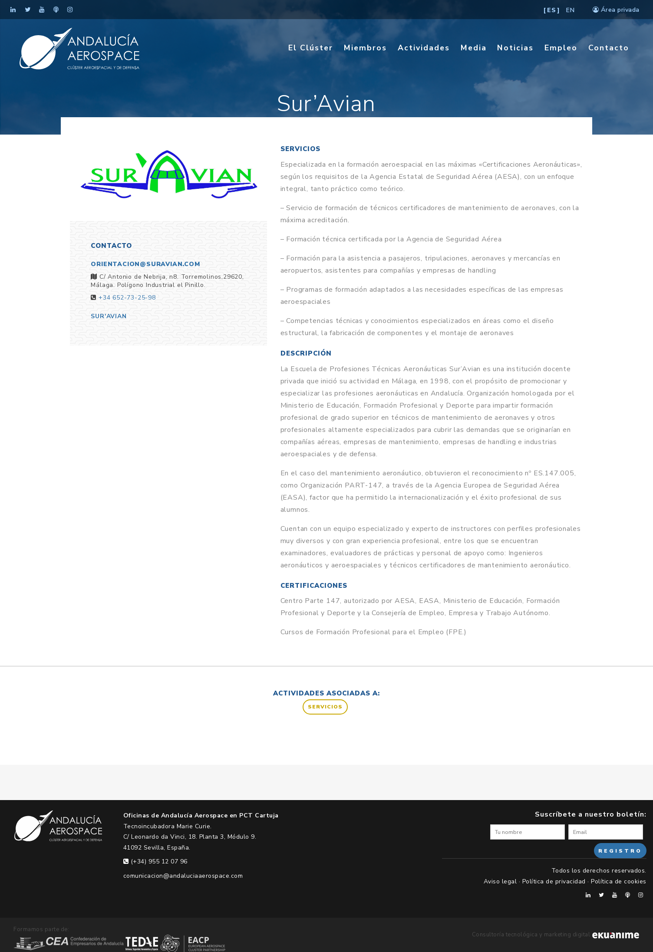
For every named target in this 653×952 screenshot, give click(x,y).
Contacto (608, 48)
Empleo (560, 48)
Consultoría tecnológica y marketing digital (556, 935)
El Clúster (310, 48)
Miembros (365, 48)
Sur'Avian (108, 316)
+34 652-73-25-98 (127, 297)
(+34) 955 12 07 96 (155, 861)
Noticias (515, 48)
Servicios (325, 706)
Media (474, 48)
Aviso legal (500, 881)
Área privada (616, 9)
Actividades (424, 48)
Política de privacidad (554, 881)
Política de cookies (618, 881)
